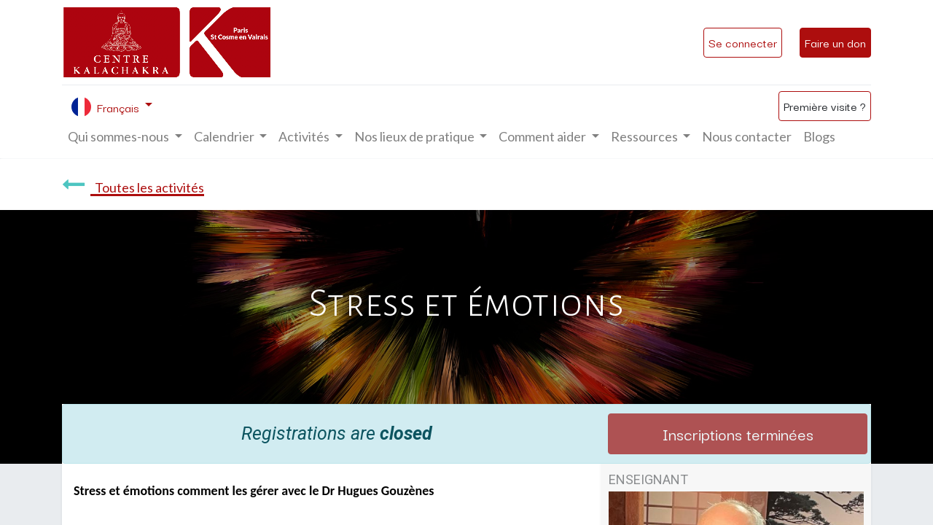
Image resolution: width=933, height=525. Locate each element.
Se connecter (742, 42)
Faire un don (835, 42)
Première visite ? (825, 105)
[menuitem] (746, 136)
